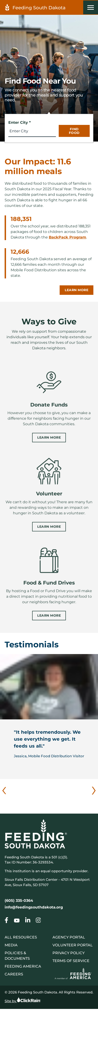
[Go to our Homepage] (6, 921)
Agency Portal (68, 937)
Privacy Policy (68, 953)
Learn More (76, 290)
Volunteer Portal (72, 945)
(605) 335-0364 (19, 900)
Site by (23, 1000)
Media (11, 945)
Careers (14, 974)
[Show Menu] (90, 7)
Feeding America (23, 966)
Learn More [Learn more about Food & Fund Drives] (49, 621)
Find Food (74, 131)
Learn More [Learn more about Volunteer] (49, 532)
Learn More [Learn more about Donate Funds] (49, 443)
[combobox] (32, 131)
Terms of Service (70, 961)
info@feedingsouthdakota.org (34, 907)
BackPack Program (67, 237)
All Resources (21, 937)
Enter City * (19, 122)
